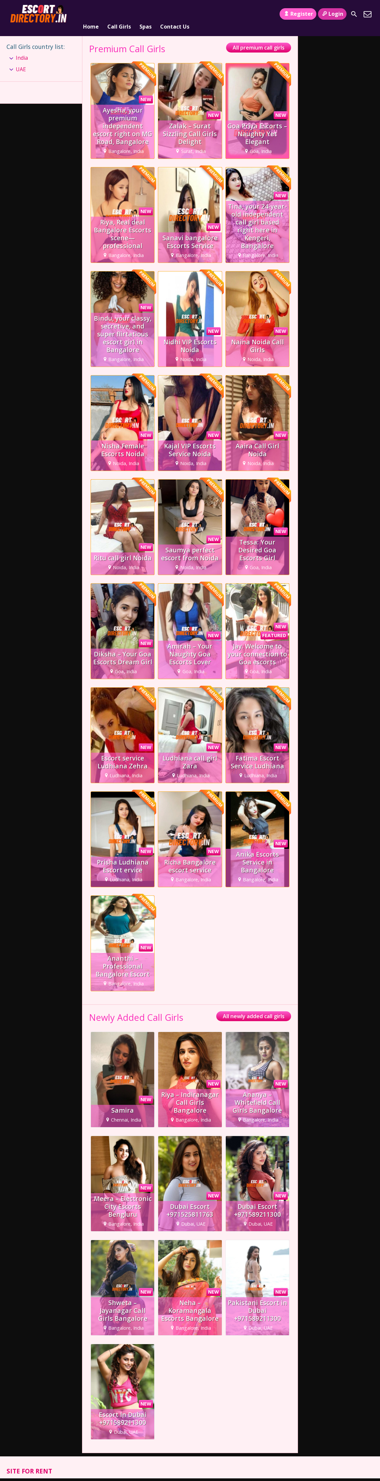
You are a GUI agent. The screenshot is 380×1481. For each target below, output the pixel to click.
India (22, 50)
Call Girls (119, 14)
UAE (21, 61)
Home (91, 14)
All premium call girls (259, 39)
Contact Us (174, 14)
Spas (145, 14)
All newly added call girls (254, 1008)
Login (332, 13)
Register (298, 13)
